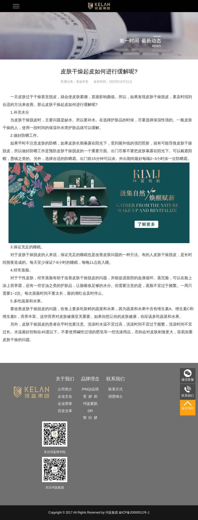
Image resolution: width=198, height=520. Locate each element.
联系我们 (115, 378)
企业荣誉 (65, 404)
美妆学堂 (82, 81)
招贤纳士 (115, 396)
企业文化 (65, 396)
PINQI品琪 (90, 389)
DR (90, 411)
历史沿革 (65, 411)
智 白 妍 (90, 417)
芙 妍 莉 (90, 396)
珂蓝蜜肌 (90, 404)
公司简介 (65, 389)
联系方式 (115, 389)
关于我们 (65, 378)
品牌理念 (90, 378)
